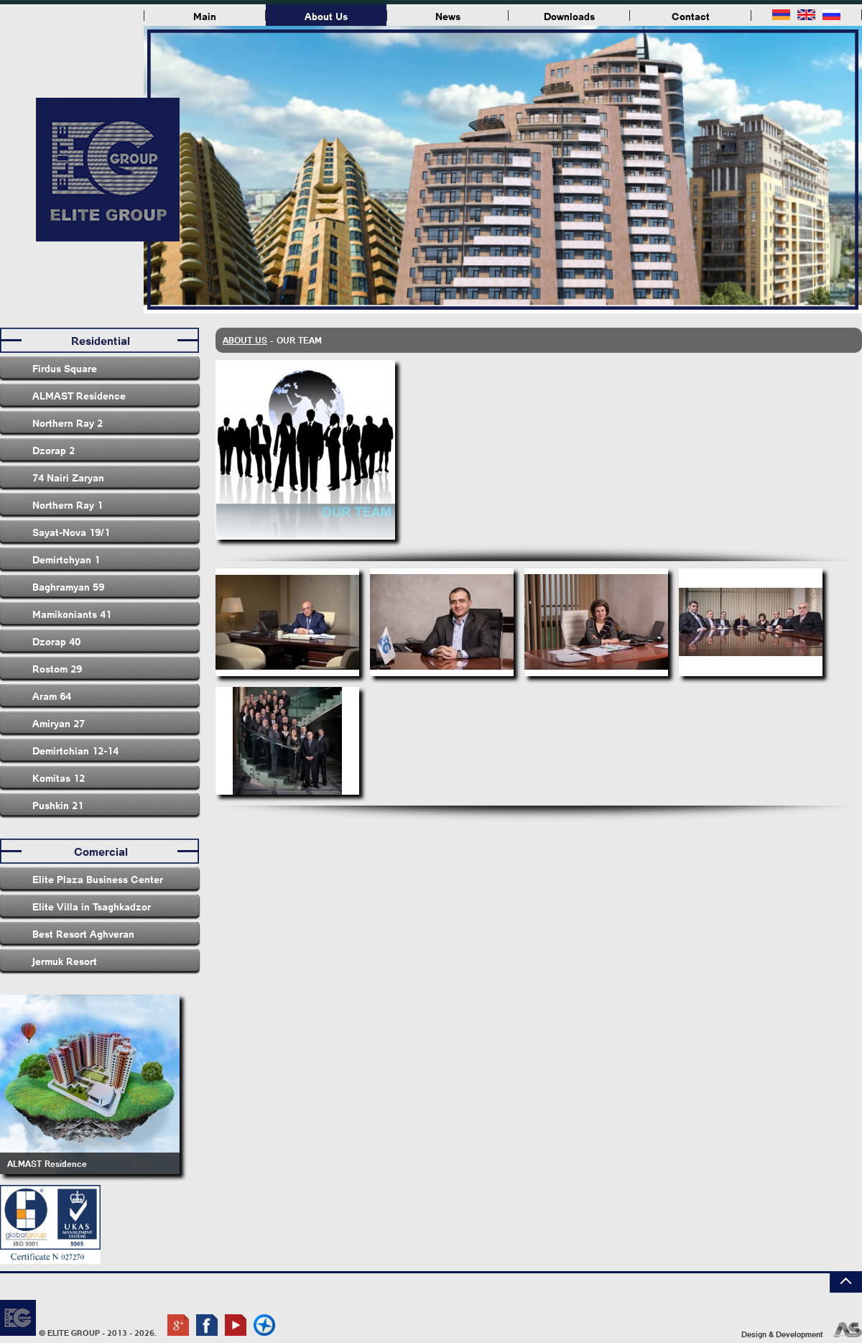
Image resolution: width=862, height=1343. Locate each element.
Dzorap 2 (53, 449)
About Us (326, 15)
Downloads (569, 15)
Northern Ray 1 (67, 504)
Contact (691, 15)
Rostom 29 (57, 668)
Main (204, 15)
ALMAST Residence (79, 395)
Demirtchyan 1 (66, 559)
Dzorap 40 (56, 640)
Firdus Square (64, 367)
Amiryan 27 (58, 722)
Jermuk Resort (64, 960)
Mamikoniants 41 (71, 613)
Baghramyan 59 (68, 586)
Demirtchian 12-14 (75, 750)
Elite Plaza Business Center (97, 878)
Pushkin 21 (57, 804)
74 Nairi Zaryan (68, 477)
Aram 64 (51, 695)
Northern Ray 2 (67, 422)
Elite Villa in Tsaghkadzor (91, 906)
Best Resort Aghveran (83, 933)
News (447, 15)
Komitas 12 (58, 777)
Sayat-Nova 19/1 (71, 531)
